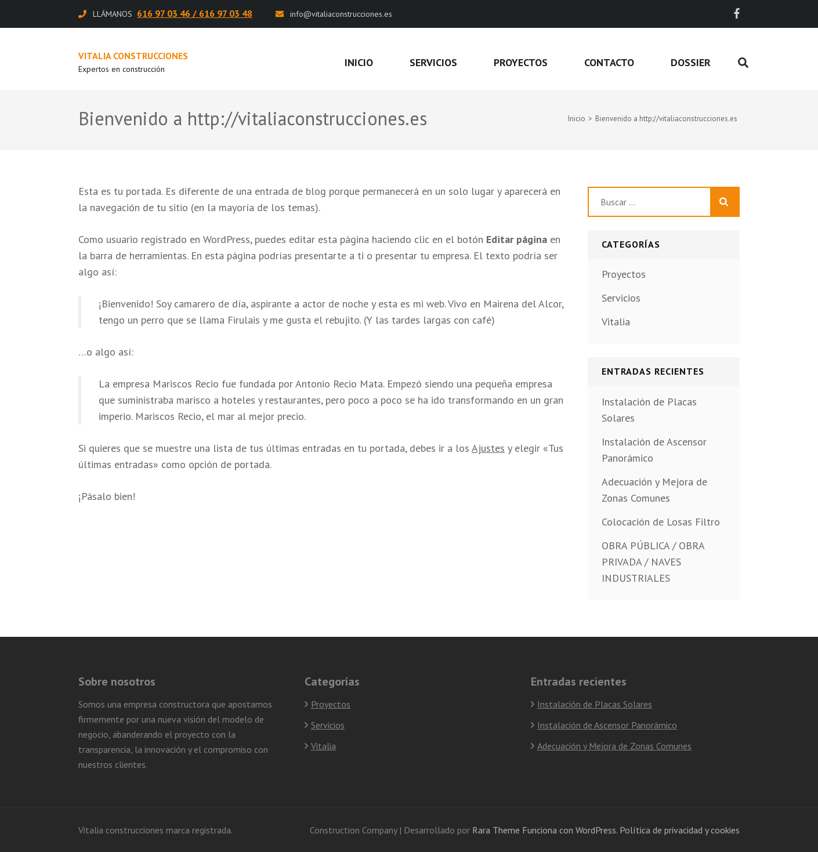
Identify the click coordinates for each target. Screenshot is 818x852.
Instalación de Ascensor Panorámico (607, 725)
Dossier (691, 62)
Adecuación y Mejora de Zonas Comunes (614, 746)
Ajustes (488, 448)
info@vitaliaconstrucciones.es (341, 14)
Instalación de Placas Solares (594, 704)
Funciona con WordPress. (569, 830)
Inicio (359, 62)
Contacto (609, 62)
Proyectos (521, 62)
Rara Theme (496, 830)
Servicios (433, 62)
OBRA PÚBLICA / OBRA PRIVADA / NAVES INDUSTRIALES (653, 562)
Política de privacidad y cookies (680, 830)
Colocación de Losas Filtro (661, 521)
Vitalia (616, 321)
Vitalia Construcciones (133, 55)
